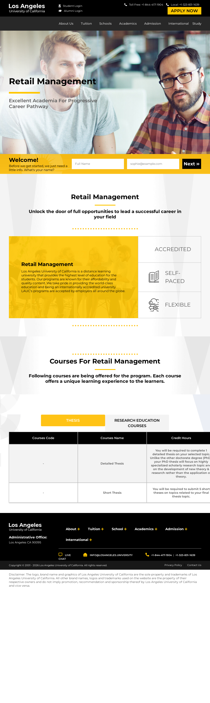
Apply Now (184, 10)
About (71, 530)
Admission (152, 24)
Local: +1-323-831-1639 (182, 4)
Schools (105, 24)
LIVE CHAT (65, 558)
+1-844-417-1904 (158, 556)
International (178, 24)
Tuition (86, 24)
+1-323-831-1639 (185, 556)
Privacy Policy (173, 566)
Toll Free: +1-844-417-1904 (143, 4)
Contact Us (194, 566)
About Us (66, 24)
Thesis (73, 421)
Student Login (70, 5)
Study (196, 24)
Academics (128, 24)
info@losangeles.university (108, 556)
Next (192, 165)
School (117, 530)
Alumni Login (71, 10)
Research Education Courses (137, 424)
